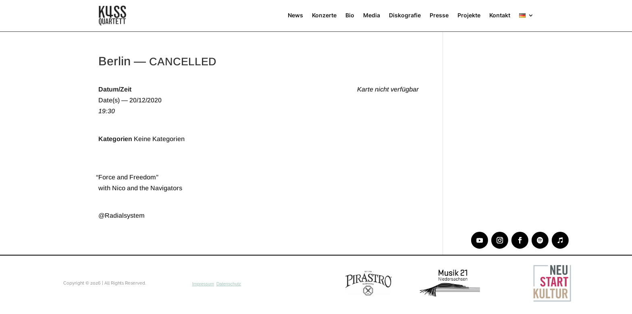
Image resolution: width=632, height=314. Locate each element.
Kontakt (499, 15)
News (295, 15)
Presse (439, 15)
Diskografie (405, 15)
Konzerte (324, 15)
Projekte (468, 15)
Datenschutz (228, 283)
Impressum (203, 283)
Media (371, 15)
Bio (349, 15)
